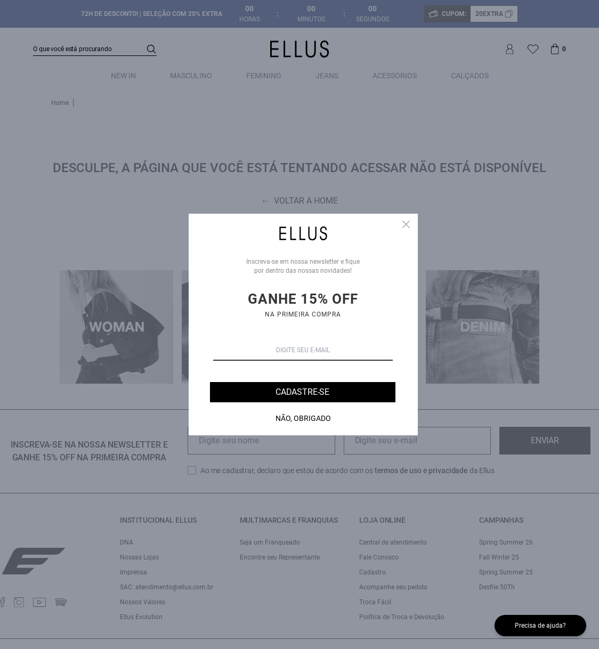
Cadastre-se (302, 392)
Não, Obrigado (303, 418)
